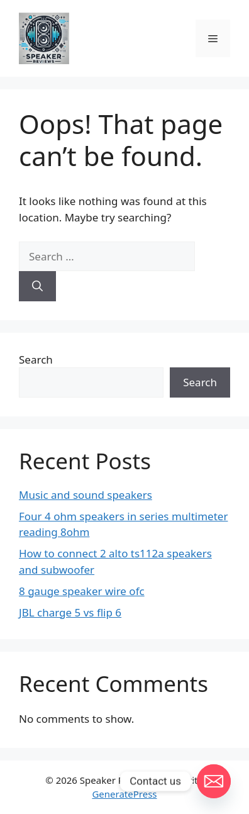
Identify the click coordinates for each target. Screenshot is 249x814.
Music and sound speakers (85, 495)
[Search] (37, 286)
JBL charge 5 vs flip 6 (70, 612)
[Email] (214, 781)
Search (36, 359)
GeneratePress (124, 794)
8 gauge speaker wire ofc (82, 591)
